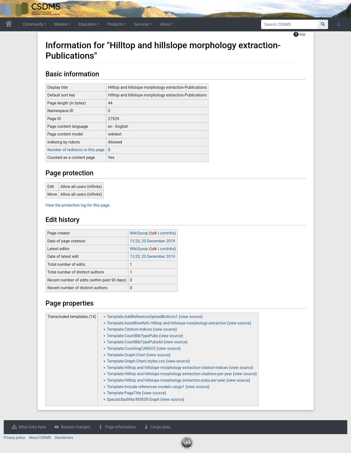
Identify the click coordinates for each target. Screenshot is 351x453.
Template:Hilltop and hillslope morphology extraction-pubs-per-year (166, 380)
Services (141, 24)
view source (190, 316)
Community (33, 24)
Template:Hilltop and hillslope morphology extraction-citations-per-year (169, 373)
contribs (167, 233)
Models (61, 24)
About (165, 24)
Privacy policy (14, 438)
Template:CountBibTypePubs (132, 335)
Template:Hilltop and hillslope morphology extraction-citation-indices (167, 367)
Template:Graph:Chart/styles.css (136, 361)
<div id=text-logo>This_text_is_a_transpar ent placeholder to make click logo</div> (8, 9)
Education (87, 24)
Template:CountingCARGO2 (131, 348)
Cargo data (160, 427)
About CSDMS (40, 438)
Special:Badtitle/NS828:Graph (133, 399)
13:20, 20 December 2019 (152, 241)
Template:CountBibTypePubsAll (135, 342)
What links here (32, 427)
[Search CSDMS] (289, 24)
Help (299, 34)
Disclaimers (64, 438)
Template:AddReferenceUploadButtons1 (142, 316)
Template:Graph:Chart (126, 355)
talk (153, 233)
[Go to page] (323, 24)
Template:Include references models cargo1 (146, 386)
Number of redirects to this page (76, 149)
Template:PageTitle (124, 393)
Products (115, 24)
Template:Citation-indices (129, 329)
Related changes (75, 427)
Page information (120, 427)
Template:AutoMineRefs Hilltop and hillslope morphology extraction (166, 323)
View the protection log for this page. (78, 205)
